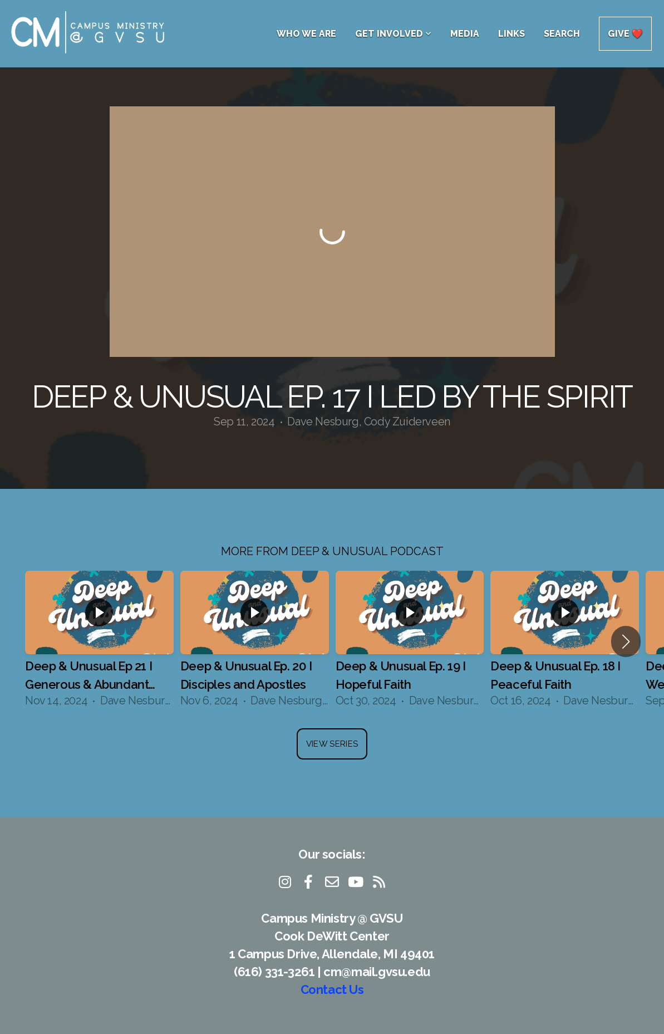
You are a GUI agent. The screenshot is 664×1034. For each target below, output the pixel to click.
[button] (625, 641)
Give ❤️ (625, 33)
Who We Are (306, 33)
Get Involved (393, 33)
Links (511, 33)
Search (562, 33)
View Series (332, 744)
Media (464, 33)
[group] (99, 641)
